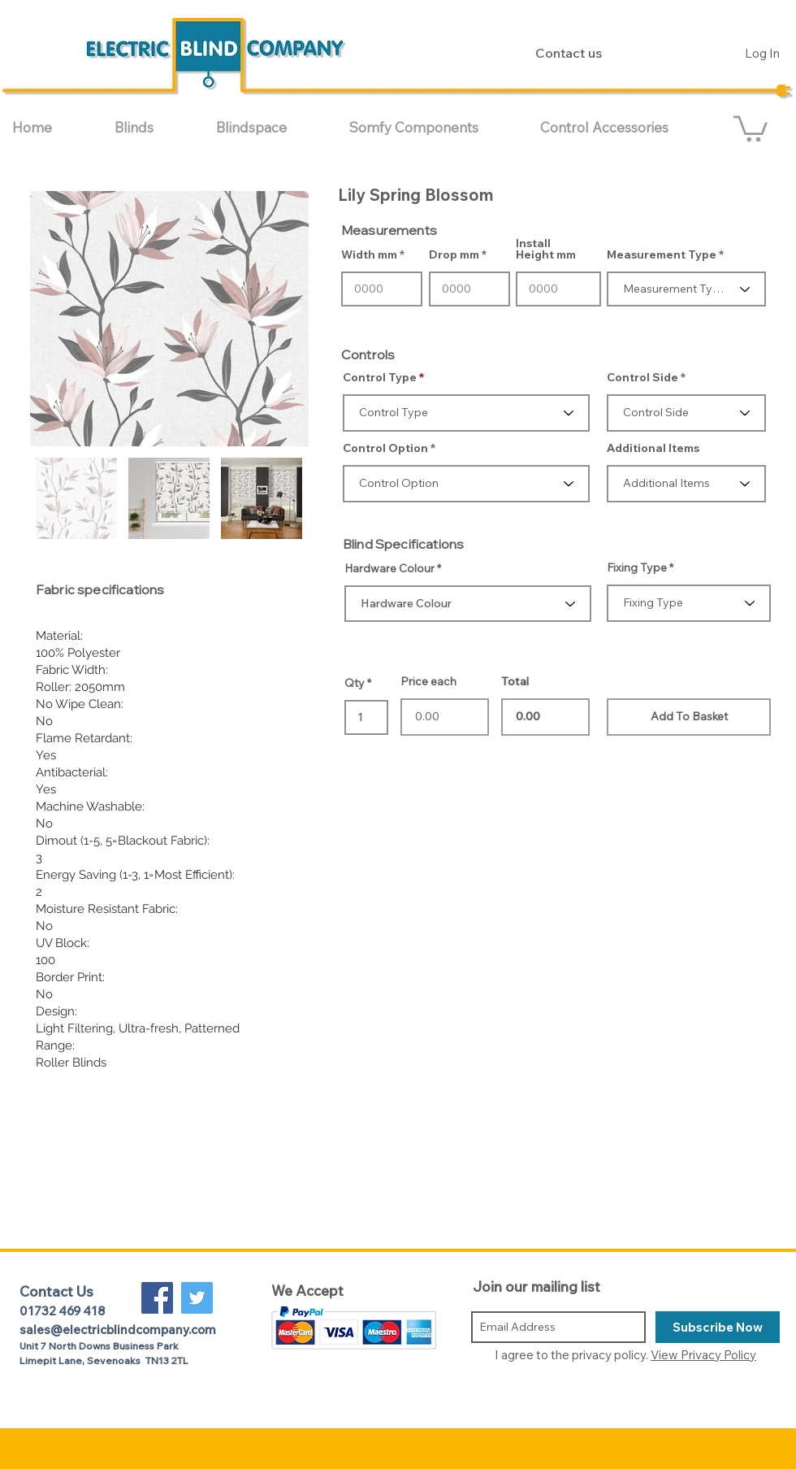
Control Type (380, 377)
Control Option (385, 448)
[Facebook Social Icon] (157, 1298)
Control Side (642, 377)
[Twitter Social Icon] (197, 1298)
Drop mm (454, 254)
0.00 (545, 717)
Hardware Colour (389, 568)
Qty (354, 683)
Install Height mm (546, 248)
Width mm (369, 254)
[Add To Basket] (689, 717)
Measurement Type (661, 254)
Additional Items (653, 448)
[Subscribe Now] (717, 1327)
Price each (428, 681)
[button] (153, 127)
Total (515, 681)
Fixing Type (637, 567)
